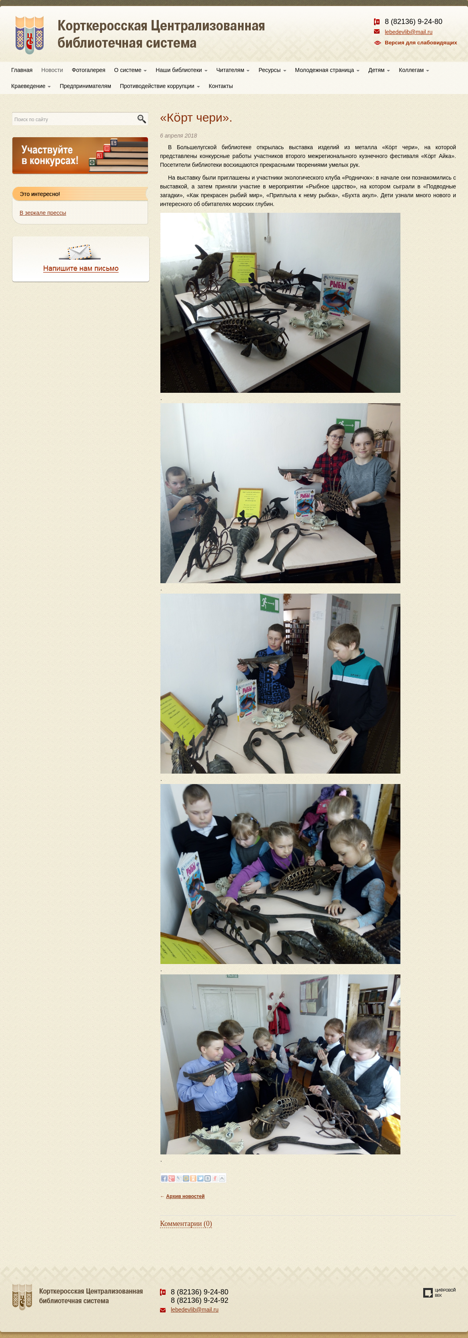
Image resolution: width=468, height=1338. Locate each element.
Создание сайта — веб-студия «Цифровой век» (439, 1293)
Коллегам (414, 70)
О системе (130, 70)
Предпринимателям (85, 86)
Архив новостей (185, 1196)
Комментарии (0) (186, 1224)
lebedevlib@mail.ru (408, 32)
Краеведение (31, 86)
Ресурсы (272, 70)
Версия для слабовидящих (421, 43)
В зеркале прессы (43, 213)
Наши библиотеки (181, 70)
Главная (21, 70)
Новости (52, 70)
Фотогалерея (89, 70)
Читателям (233, 70)
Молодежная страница (327, 70)
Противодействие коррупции (160, 86)
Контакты (221, 86)
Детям (379, 70)
